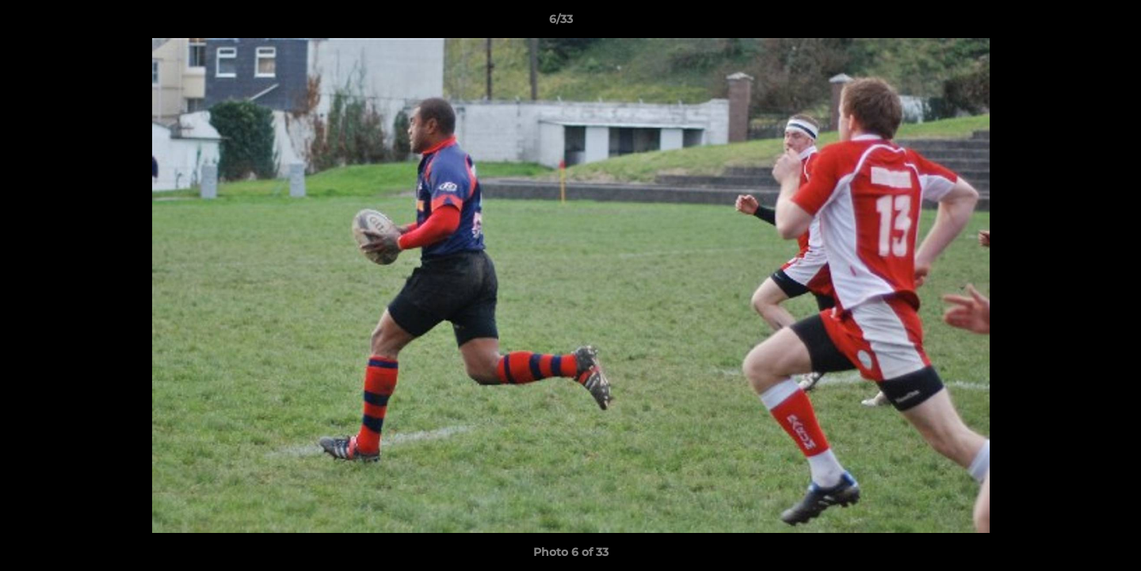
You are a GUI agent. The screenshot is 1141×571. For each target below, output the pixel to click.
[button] (1074, 23)
